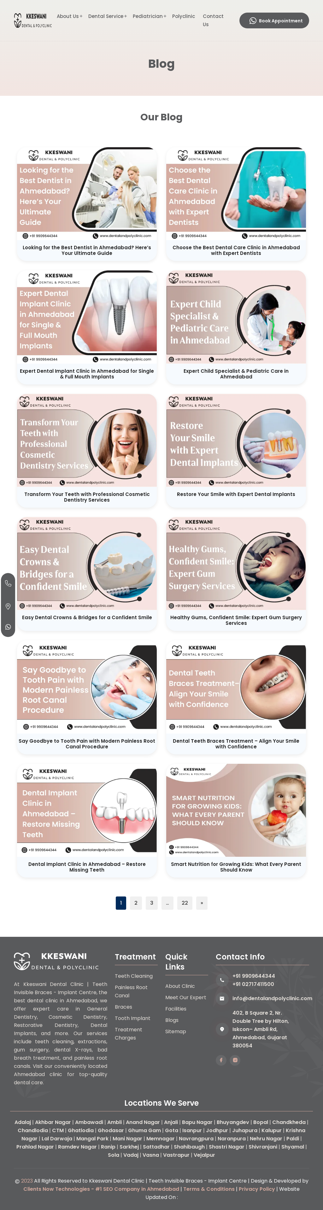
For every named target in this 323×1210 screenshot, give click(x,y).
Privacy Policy (257, 1189)
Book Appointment (276, 21)
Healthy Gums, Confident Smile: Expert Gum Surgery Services (236, 620)
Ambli (114, 1122)
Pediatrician (148, 16)
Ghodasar (111, 1130)
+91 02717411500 (253, 984)
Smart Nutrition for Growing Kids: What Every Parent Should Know (236, 867)
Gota (171, 1130)
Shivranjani (263, 1146)
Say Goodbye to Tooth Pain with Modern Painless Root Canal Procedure (87, 744)
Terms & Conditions (209, 1189)
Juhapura (244, 1130)
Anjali (171, 1122)
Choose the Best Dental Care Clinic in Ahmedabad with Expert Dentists (236, 250)
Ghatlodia (81, 1130)
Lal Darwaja (57, 1138)
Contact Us (213, 20)
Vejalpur (204, 1155)
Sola (113, 1155)
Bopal (260, 1122)
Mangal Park (92, 1138)
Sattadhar (156, 1146)
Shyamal (292, 1146)
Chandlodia (33, 1130)
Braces (123, 1007)
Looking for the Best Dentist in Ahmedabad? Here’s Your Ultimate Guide (87, 250)
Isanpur (192, 1130)
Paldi (292, 1138)
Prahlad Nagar (35, 1146)
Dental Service (105, 16)
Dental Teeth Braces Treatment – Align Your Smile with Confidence (236, 744)
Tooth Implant (132, 1018)
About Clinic (180, 986)
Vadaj (130, 1155)
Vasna (151, 1155)
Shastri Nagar (226, 1146)
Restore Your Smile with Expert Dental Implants (236, 494)
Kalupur (271, 1130)
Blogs (172, 1020)
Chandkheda (289, 1122)
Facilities (175, 1008)
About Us (68, 16)
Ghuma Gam (144, 1130)
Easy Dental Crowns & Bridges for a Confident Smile (87, 617)
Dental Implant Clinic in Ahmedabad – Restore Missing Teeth (87, 867)
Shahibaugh (189, 1146)
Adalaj (23, 1122)
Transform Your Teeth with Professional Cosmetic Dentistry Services (87, 497)
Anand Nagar (143, 1122)
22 (185, 903)
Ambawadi (89, 1122)
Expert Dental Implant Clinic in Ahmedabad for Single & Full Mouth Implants (87, 374)
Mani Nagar (127, 1138)
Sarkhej (129, 1146)
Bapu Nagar (197, 1122)
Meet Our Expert (185, 997)
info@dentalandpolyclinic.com (270, 998)
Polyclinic (183, 16)
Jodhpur (217, 1130)
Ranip (108, 1146)
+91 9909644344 (253, 976)
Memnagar (160, 1138)
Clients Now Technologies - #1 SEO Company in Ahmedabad (101, 1189)
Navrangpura (196, 1138)
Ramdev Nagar (77, 1146)
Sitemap (175, 1031)
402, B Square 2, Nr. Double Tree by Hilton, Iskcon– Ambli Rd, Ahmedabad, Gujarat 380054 (260, 1029)
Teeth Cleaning (134, 976)
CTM (58, 1130)
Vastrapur (176, 1155)
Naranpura (232, 1138)
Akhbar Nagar (53, 1122)
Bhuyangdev (233, 1122)
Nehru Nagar (266, 1138)
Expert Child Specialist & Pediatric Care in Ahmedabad (236, 374)
